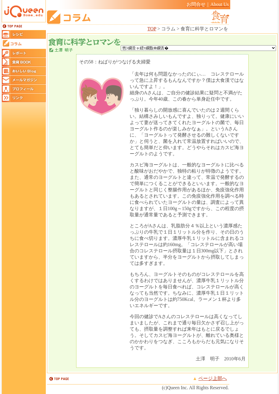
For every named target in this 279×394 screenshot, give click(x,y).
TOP (152, 28)
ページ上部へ (212, 378)
